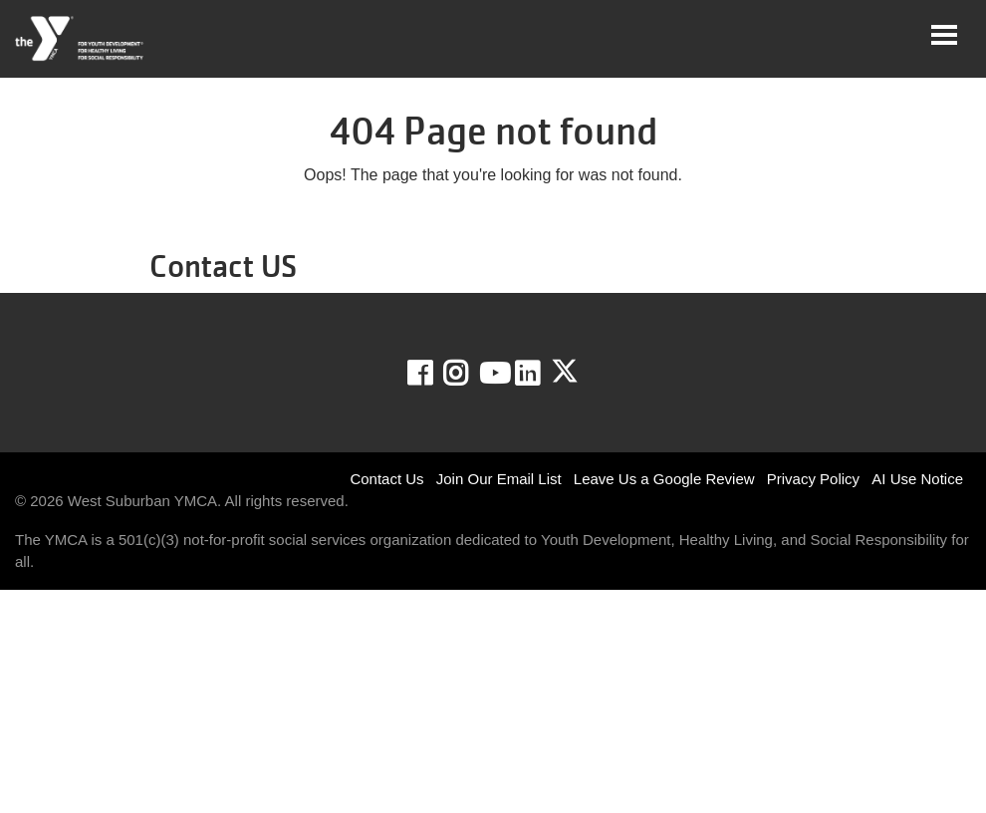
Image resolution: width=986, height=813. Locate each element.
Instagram (469, 374)
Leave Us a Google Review (664, 478)
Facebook (433, 374)
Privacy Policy (813, 478)
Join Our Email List (499, 478)
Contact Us (386, 478)
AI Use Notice (917, 478)
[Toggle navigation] (944, 35)
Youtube (493, 374)
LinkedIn (541, 374)
